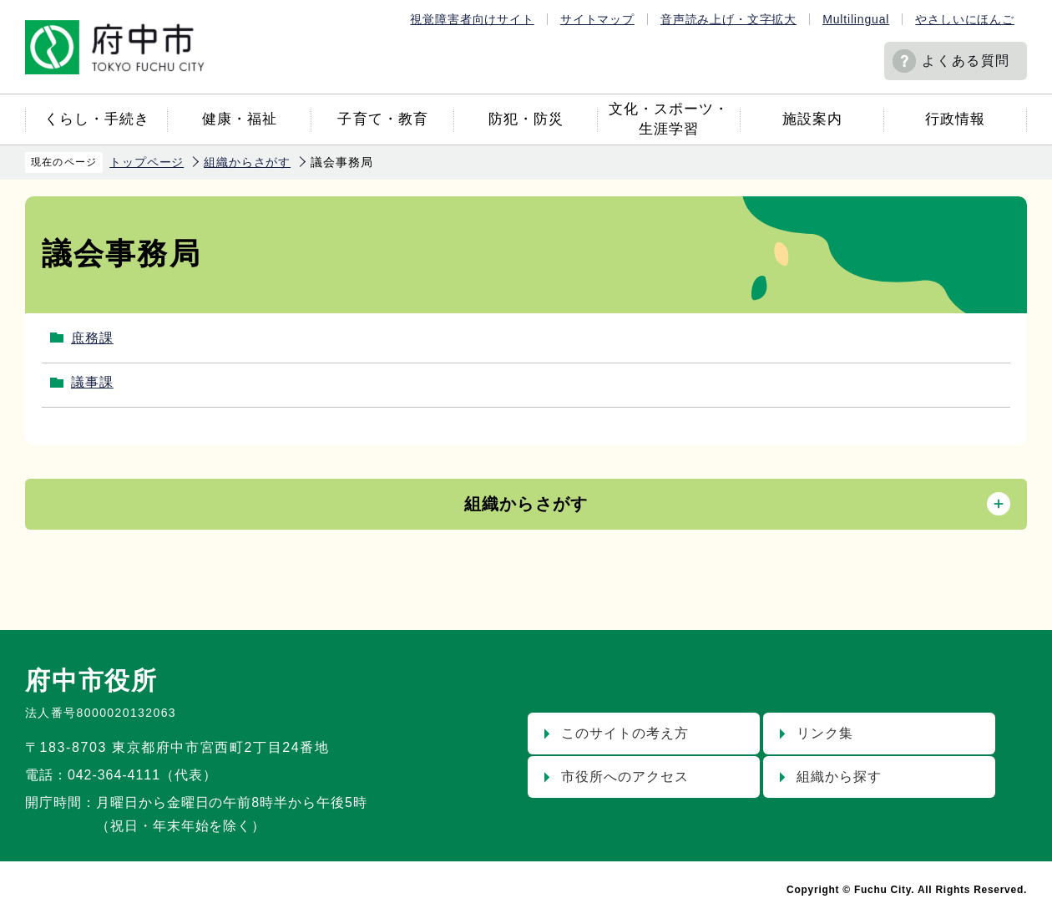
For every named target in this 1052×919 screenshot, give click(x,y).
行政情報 (955, 119)
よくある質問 (966, 60)
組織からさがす (247, 162)
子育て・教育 (382, 119)
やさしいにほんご (964, 19)
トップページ (146, 162)
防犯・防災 (526, 119)
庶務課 (92, 338)
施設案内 (812, 119)
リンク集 (825, 733)
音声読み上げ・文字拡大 (728, 19)
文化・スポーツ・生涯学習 (669, 119)
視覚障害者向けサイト (472, 19)
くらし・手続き (96, 119)
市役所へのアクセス (625, 776)
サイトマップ (597, 19)
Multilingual (855, 19)
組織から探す (839, 776)
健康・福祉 (239, 119)
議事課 (92, 382)
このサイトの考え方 (625, 733)
